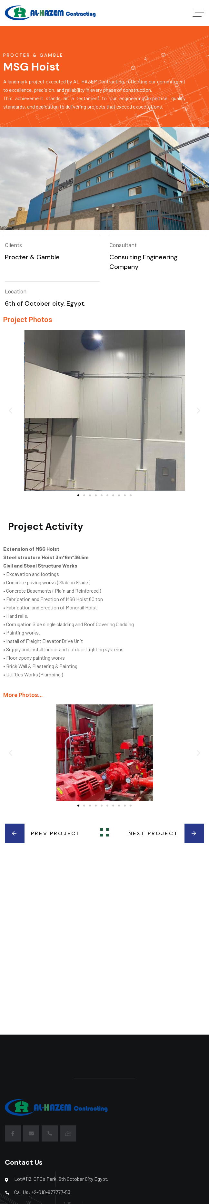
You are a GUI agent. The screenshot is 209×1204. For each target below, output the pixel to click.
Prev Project (42, 833)
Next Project (166, 833)
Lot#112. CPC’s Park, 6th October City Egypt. (61, 1179)
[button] (10, 410)
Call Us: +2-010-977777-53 (42, 1192)
